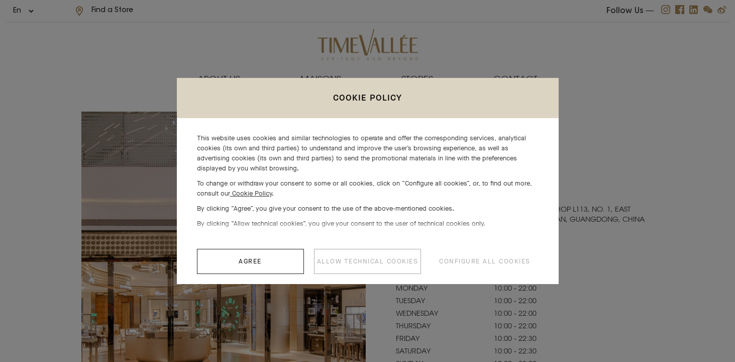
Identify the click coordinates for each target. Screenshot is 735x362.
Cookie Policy (251, 198)
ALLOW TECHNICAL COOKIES (367, 266)
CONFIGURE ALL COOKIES (485, 266)
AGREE (250, 266)
